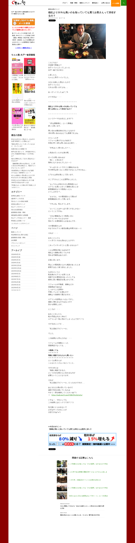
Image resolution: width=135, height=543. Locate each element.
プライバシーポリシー (18, 243)
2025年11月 (15, 268)
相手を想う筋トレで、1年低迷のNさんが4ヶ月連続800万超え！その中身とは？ (23, 154)
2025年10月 (15, 271)
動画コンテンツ (85, 3)
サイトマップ (15, 246)
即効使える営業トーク (18, 221)
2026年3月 (14, 257)
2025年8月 (14, 276)
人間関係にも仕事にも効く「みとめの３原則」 (17, 77)
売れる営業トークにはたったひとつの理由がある (29, 103)
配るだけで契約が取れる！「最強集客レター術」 (29, 127)
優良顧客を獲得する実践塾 (19, 215)
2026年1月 (14, 262)
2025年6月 (14, 282)
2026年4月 (14, 254)
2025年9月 (14, 273)
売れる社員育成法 (16, 209)
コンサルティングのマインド (20, 223)
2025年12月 (15, 265)
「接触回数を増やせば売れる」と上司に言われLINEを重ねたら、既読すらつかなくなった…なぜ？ (23, 166)
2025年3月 (14, 290)
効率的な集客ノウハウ (18, 196)
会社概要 (14, 240)
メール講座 (115, 3)
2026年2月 (14, 260)
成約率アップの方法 (17, 198)
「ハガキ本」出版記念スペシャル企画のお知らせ (84, 480)
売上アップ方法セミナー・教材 (21, 218)
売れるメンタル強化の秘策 (19, 201)
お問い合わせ (105, 3)
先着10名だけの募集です (19, 149)
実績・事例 (73, 3)
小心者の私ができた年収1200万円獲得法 (17, 127)
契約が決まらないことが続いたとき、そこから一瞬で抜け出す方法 (82, 514)
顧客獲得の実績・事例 (18, 212)
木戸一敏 (62, 18)
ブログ (64, 3)
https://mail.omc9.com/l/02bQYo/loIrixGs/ (67, 395)
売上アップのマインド (18, 207)
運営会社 (95, 3)
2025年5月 (14, 285)
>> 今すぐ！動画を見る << (23, 48)
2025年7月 (14, 279)
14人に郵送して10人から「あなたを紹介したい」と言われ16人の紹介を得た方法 (82, 506)
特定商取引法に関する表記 (19, 235)
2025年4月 (14, 287)
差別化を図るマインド (53, 9)
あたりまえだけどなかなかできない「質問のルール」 (29, 77)
